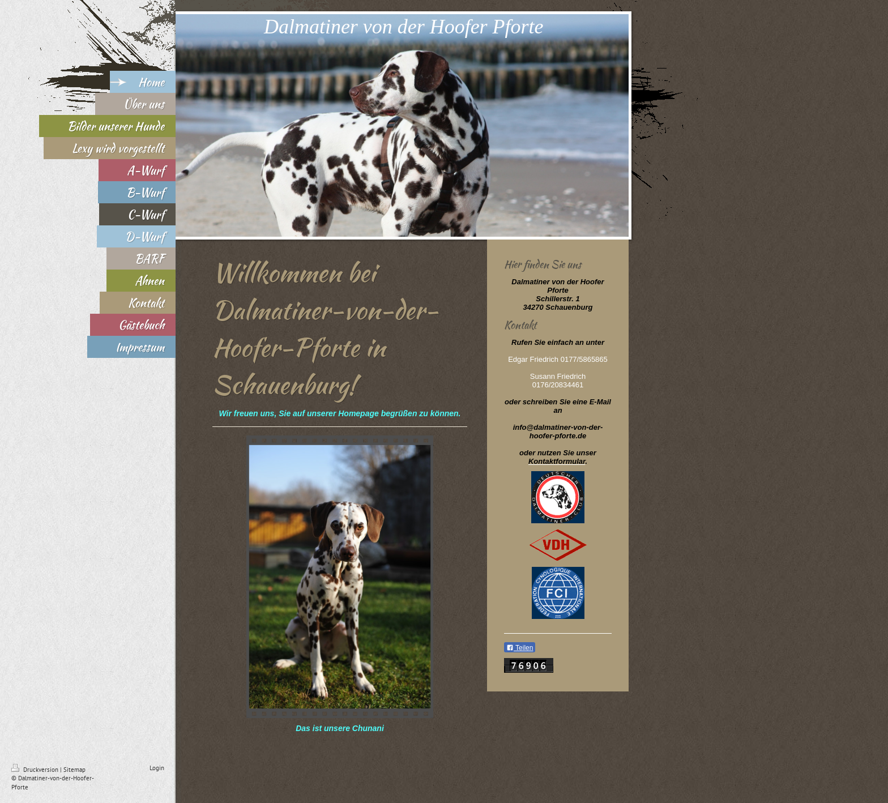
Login (157, 768)
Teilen (519, 648)
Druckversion (35, 770)
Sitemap (74, 770)
